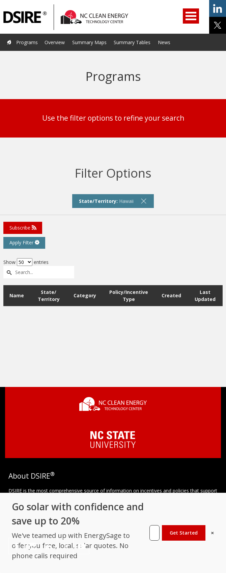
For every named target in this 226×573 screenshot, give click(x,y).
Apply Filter (24, 242)
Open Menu (191, 16)
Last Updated (205, 295)
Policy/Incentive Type (128, 295)
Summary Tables (132, 42)
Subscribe (22, 227)
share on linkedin (217, 8)
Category (85, 295)
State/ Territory (49, 295)
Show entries (26, 262)
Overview (55, 42)
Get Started (184, 533)
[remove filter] (143, 201)
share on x (217, 25)
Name (16, 295)
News (164, 42)
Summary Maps (89, 42)
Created (171, 295)
